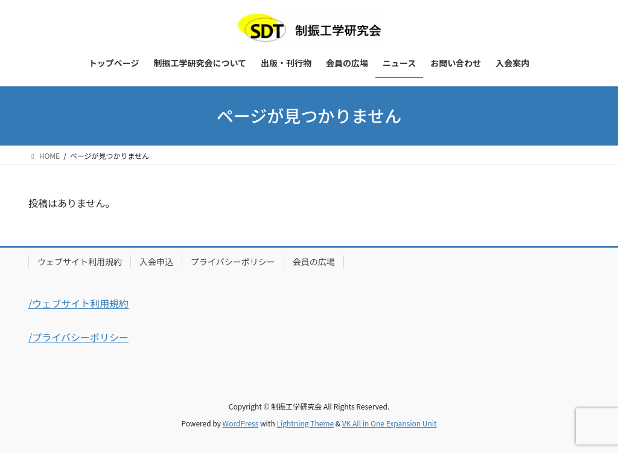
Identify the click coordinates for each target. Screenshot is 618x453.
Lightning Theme (305, 423)
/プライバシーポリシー (78, 337)
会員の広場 (314, 261)
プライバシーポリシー (233, 261)
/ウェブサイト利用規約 (78, 303)
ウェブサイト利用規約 (79, 261)
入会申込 (156, 261)
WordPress (241, 423)
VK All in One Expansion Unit (389, 423)
